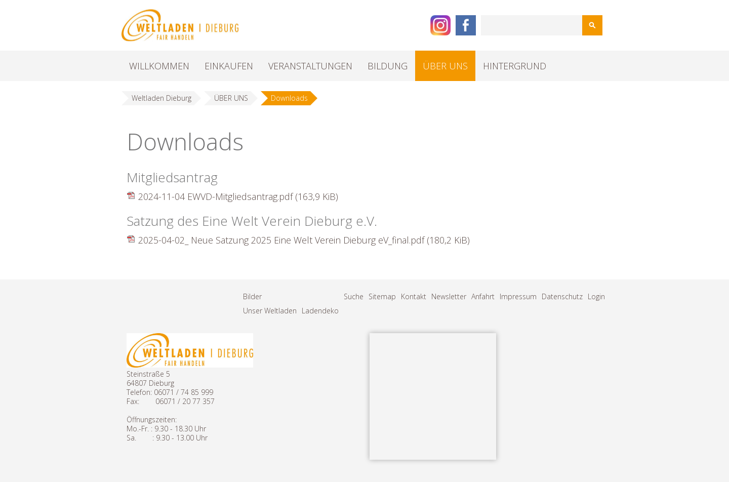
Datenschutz (562, 296)
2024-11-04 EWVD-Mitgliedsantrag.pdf (238, 196)
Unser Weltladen (270, 310)
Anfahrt (483, 296)
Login (596, 296)
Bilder (252, 296)
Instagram (440, 25)
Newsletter (448, 296)
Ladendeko (320, 310)
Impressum (518, 296)
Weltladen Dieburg (161, 98)
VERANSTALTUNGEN (310, 66)
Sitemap (382, 296)
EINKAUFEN (229, 66)
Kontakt (413, 296)
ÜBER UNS (445, 66)
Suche (353, 296)
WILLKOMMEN (159, 66)
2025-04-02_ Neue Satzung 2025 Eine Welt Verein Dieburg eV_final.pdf (304, 240)
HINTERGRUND (514, 66)
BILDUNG (388, 66)
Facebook (466, 25)
